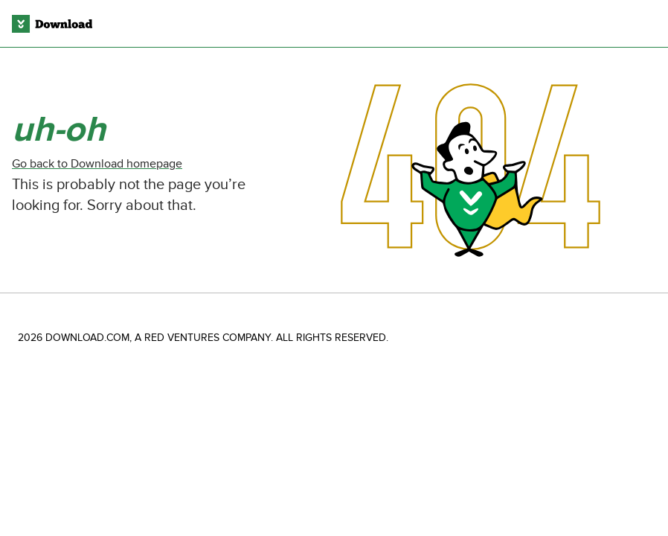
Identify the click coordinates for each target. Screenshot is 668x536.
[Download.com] (52, 24)
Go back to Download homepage (97, 163)
